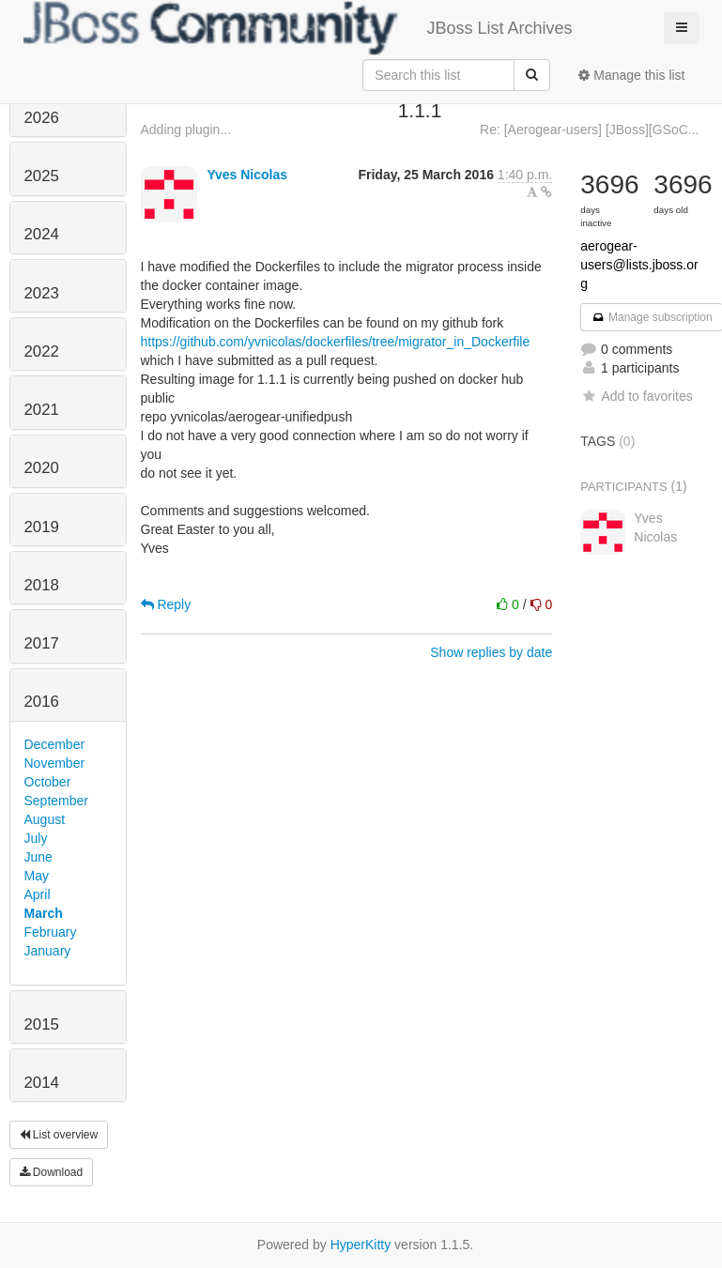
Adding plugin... (186, 129)
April (37, 894)
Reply (166, 604)
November (54, 763)
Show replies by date (491, 652)
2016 (41, 701)
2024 (41, 234)
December (54, 744)
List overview (59, 1134)
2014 (41, 1083)
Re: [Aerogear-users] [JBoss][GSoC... (589, 129)
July (36, 838)
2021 (41, 410)
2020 (41, 468)
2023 (41, 293)
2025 (41, 176)
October (47, 781)
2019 (41, 527)
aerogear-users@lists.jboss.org (639, 264)
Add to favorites (636, 396)
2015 (41, 1024)
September (56, 800)
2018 (41, 585)
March (43, 913)
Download (52, 1172)
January (47, 950)
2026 (41, 118)
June (38, 856)
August (45, 819)
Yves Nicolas (247, 174)
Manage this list (631, 75)
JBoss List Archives (298, 28)
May (36, 875)
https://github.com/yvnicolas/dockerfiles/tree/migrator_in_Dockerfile (335, 341)
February (50, 932)
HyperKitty (361, 1244)
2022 (41, 351)
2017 (41, 643)
